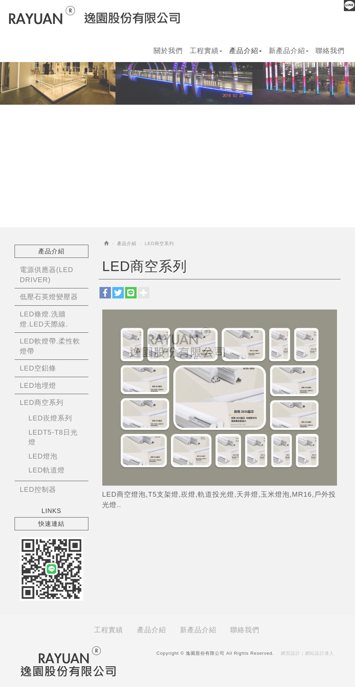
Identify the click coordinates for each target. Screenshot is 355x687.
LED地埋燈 (38, 385)
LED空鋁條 (38, 368)
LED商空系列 (41, 402)
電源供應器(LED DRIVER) (46, 275)
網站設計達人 (319, 653)
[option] (177, 66)
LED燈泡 (43, 456)
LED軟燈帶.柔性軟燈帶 (50, 346)
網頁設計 (290, 653)
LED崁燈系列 (50, 418)
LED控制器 (38, 489)
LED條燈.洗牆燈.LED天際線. (44, 319)
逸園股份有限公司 (94, 15)
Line (349, 5)
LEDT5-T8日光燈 (53, 437)
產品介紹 (127, 243)
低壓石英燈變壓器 (49, 297)
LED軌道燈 (46, 470)
